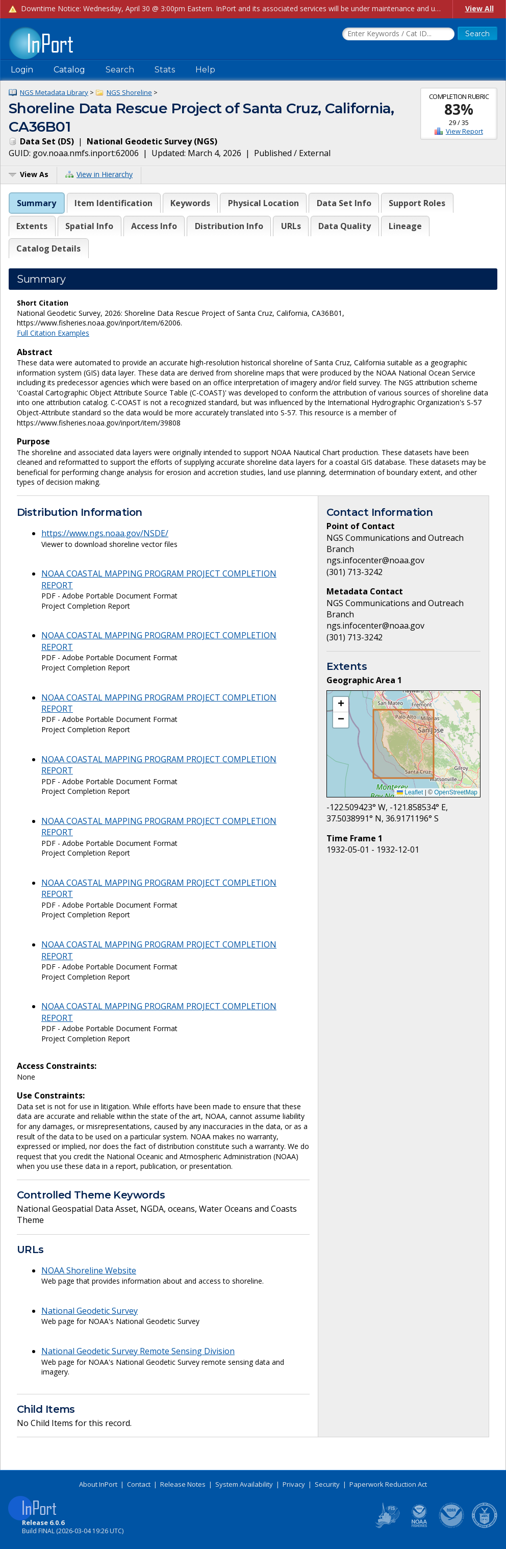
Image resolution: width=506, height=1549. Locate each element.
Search (120, 69)
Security (327, 1484)
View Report (464, 131)
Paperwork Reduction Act (388, 1484)
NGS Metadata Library (54, 92)
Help (205, 69)
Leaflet (410, 792)
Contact (138, 1484)
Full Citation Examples (53, 333)
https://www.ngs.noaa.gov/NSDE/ (104, 533)
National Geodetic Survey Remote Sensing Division (138, 1351)
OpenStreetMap (455, 792)
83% (458, 109)
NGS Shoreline (129, 92)
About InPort (98, 1484)
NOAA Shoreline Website (88, 1270)
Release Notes (183, 1484)
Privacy (294, 1484)
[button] (340, 704)
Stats (165, 69)
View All (479, 8)
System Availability (244, 1484)
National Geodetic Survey (89, 1310)
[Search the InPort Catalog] (398, 34)
